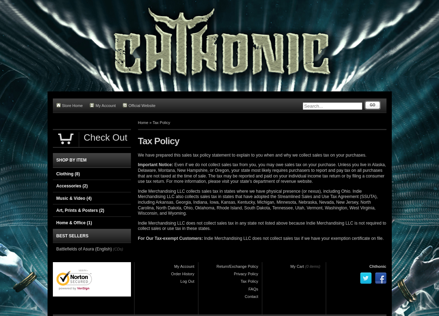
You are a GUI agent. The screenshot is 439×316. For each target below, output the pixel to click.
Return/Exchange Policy (237, 266)
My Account (103, 105)
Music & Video (74, 198)
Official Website (139, 105)
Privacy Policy (246, 274)
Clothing (68, 173)
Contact (251, 296)
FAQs (253, 289)
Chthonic (377, 266)
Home (143, 122)
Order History (182, 274)
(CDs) (118, 249)
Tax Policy (161, 122)
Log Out (187, 281)
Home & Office (74, 222)
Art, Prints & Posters (80, 210)
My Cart (297, 266)
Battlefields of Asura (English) (84, 249)
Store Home (69, 105)
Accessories (72, 186)
